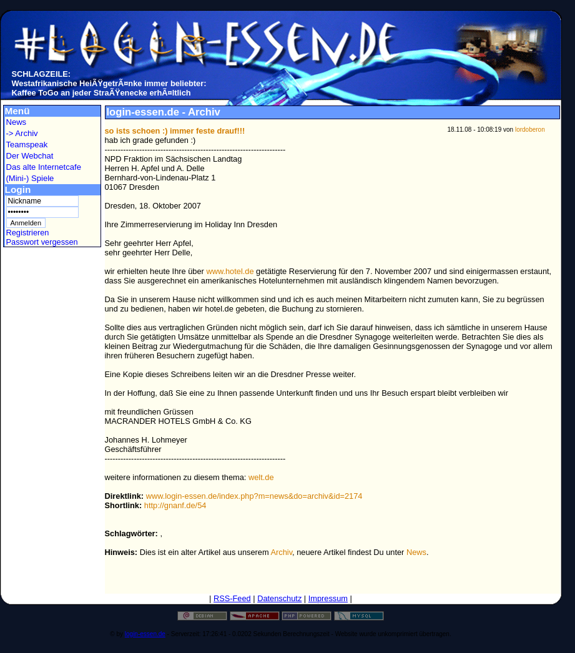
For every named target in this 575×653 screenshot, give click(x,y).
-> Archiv (22, 133)
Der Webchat (30, 155)
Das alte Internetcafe (43, 167)
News (16, 122)
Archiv (282, 552)
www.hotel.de (229, 271)
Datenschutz (279, 598)
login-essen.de (145, 634)
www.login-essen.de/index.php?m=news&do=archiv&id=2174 (254, 496)
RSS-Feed (232, 598)
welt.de (261, 477)
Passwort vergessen (42, 242)
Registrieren (27, 232)
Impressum (328, 598)
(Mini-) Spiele (30, 178)
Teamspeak (27, 144)
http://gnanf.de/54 (175, 505)
